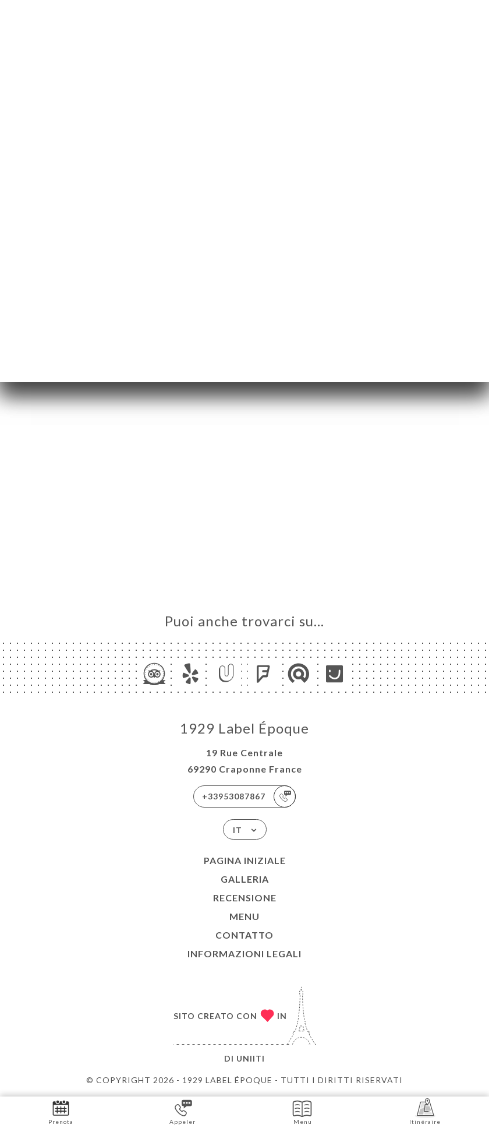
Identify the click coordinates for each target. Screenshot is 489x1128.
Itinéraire (425, 1111)
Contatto (244, 934)
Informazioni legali (244, 953)
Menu (244, 916)
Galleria (245, 878)
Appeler (182, 1111)
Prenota (60, 1111)
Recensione (245, 897)
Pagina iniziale (245, 860)
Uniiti (250, 1058)
